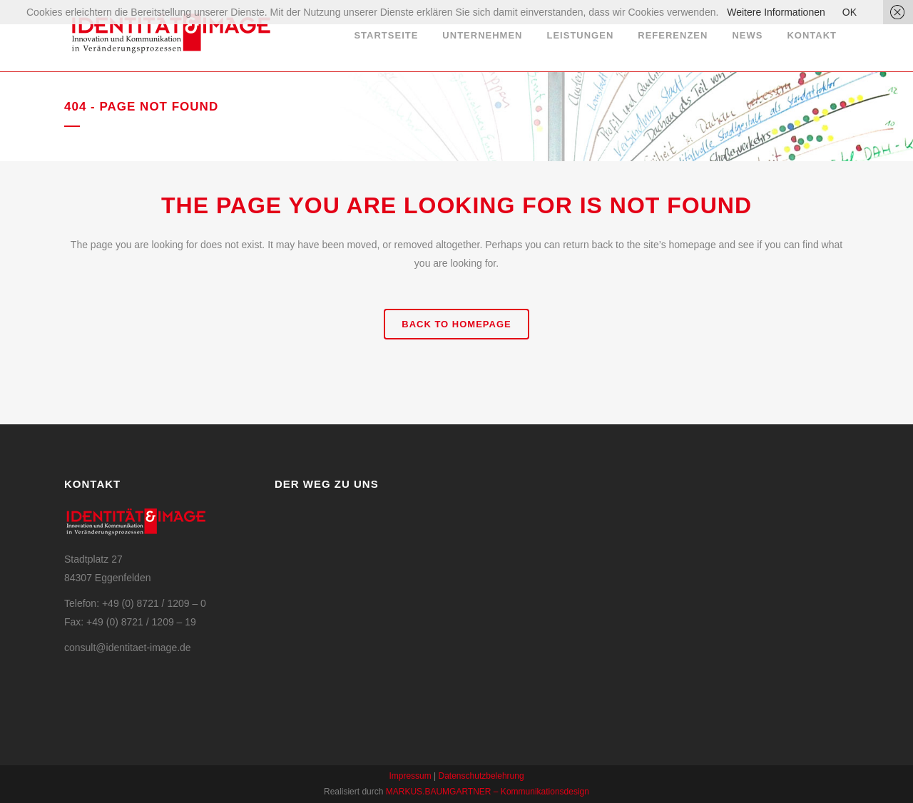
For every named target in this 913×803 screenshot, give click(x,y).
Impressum (410, 776)
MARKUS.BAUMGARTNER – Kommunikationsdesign (487, 792)
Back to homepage (456, 324)
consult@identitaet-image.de (127, 647)
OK (849, 12)
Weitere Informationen (776, 12)
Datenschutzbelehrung (481, 776)
